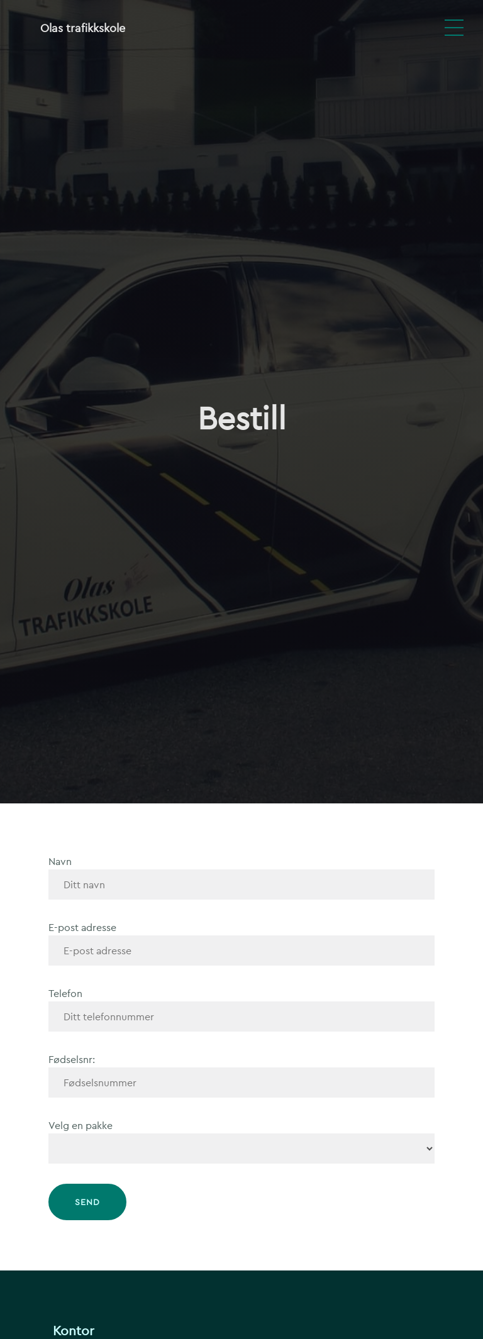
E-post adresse (82, 927)
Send (87, 1202)
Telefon (65, 993)
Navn (60, 861)
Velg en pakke (80, 1125)
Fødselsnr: (71, 1059)
